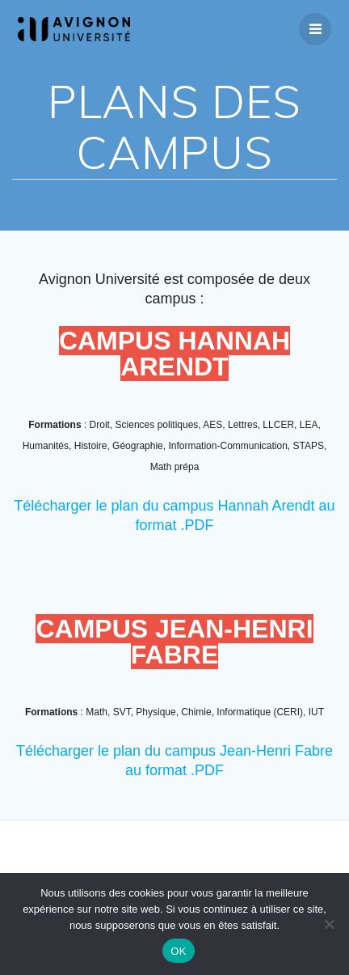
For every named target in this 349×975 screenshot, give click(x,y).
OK (178, 951)
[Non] (329, 924)
